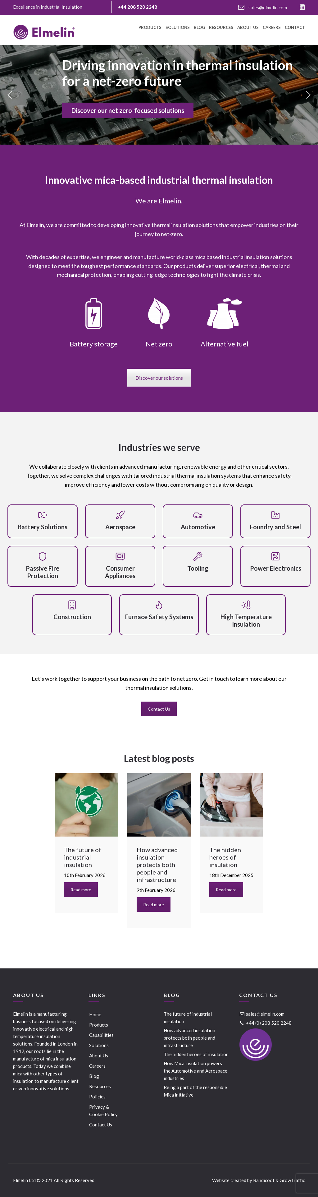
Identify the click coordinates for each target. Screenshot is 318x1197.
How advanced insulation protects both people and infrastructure (189, 1038)
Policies (97, 1096)
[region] (159, 95)
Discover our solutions (159, 378)
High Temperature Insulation (246, 620)
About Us (248, 28)
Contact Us (159, 709)
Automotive (198, 527)
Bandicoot (264, 1180)
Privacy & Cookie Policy (103, 1110)
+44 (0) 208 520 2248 (265, 1023)
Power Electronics (275, 568)
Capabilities (101, 1035)
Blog (199, 28)
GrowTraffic (292, 1180)
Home (95, 1014)
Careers (272, 28)
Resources (221, 28)
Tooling (197, 568)
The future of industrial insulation (188, 1017)
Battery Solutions (42, 527)
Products (150, 28)
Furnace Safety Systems (159, 616)
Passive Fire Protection (42, 571)
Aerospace (120, 527)
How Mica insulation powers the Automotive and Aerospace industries (195, 1070)
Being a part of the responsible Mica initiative (195, 1090)
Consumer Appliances (120, 571)
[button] (10, 95)
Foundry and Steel (275, 527)
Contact (295, 28)
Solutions (178, 28)
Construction (72, 616)
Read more (80, 889)
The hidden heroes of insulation (196, 1054)
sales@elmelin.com (262, 7)
